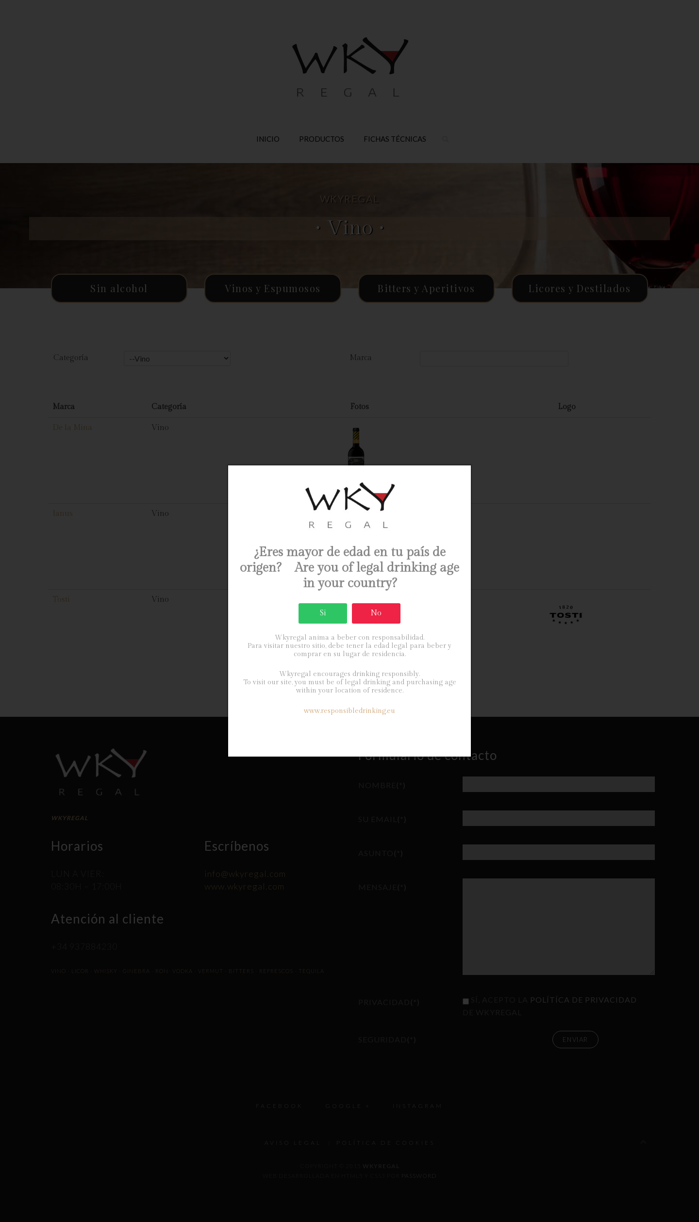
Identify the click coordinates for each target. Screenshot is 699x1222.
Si (323, 613)
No (376, 613)
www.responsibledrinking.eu (349, 711)
